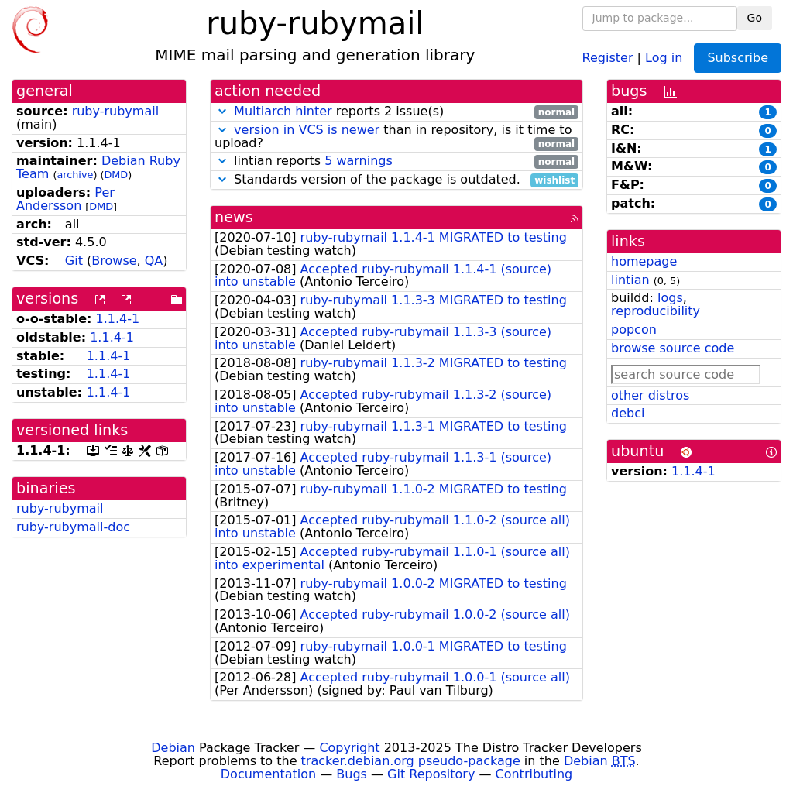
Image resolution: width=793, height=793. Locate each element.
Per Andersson (65, 199)
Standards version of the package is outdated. (396, 180)
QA (154, 260)
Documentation (268, 774)
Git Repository (431, 774)
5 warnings (358, 160)
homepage (644, 261)
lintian (630, 280)
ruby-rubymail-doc (73, 527)
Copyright (349, 747)
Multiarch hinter (283, 111)
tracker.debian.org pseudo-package (410, 761)
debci (627, 413)
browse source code (672, 348)
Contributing (534, 774)
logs (670, 297)
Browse (113, 260)
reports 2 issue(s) (396, 111)
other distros (650, 395)
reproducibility (655, 311)
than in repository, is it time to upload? (396, 137)
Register (607, 57)
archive (75, 174)
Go (754, 18)
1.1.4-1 (118, 318)
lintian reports (396, 161)
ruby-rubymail (115, 111)
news (234, 217)
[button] (222, 111)
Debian (173, 747)
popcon (634, 329)
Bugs (351, 774)
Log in (663, 57)
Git (74, 260)
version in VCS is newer (306, 129)
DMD (116, 174)
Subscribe (737, 57)
